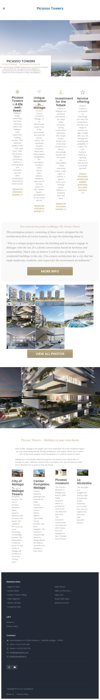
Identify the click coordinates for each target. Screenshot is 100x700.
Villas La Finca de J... (63, 591)
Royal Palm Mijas (62, 599)
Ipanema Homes (62, 603)
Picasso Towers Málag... (17, 595)
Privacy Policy (12, 626)
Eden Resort (60, 586)
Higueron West (13, 586)
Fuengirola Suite (14, 607)
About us (10, 622)
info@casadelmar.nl (18, 656)
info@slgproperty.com (19, 652)
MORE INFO (50, 271)
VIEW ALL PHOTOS (50, 354)
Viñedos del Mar (14, 603)
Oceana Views (13, 591)
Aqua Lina (59, 595)
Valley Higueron (13, 599)
